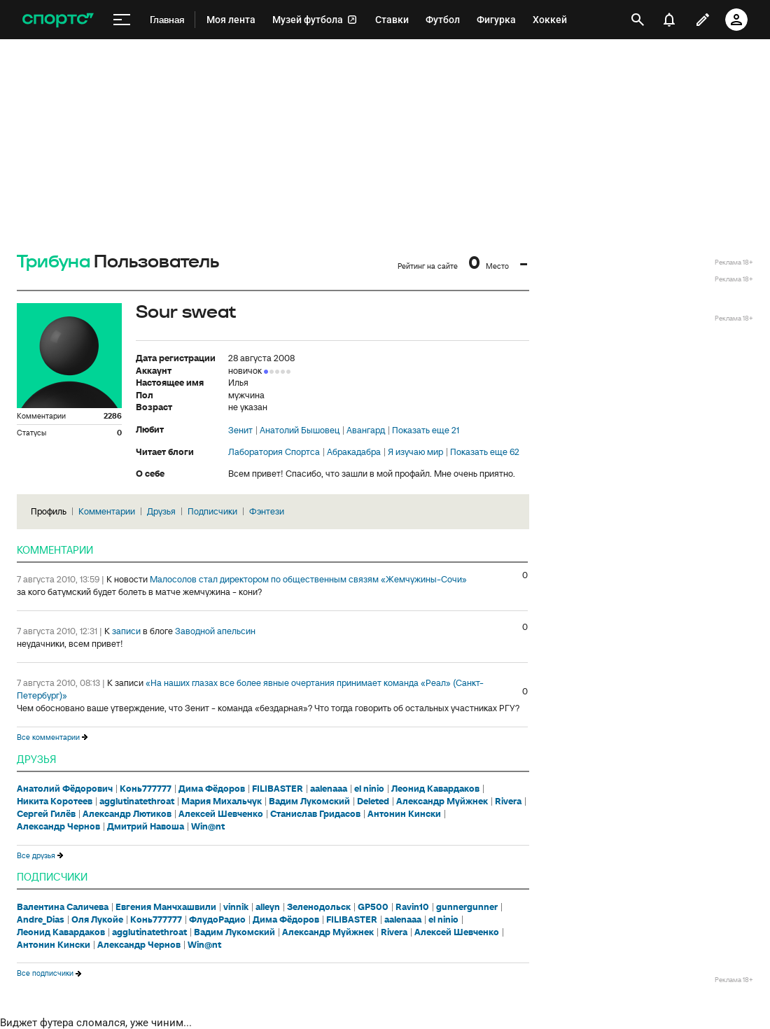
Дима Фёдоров (211, 789)
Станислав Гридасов (315, 814)
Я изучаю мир (415, 452)
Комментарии (106, 511)
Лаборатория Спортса (274, 452)
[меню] (122, 20)
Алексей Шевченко (220, 814)
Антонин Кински (404, 814)
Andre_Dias (40, 920)
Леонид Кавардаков (435, 789)
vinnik (235, 907)
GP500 (373, 907)
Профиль (48, 511)
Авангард (365, 430)
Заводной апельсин (215, 631)
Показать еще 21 (425, 430)
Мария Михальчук (221, 801)
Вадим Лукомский (309, 801)
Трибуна (53, 262)
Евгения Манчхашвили (165, 907)
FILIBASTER (277, 789)
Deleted (373, 801)
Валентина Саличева (62, 907)
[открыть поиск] (637, 19)
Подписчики (212, 511)
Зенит (240, 430)
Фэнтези (266, 511)
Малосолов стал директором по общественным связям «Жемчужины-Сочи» (308, 579)
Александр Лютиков (127, 814)
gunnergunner (467, 907)
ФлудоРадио (217, 920)
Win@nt (208, 826)
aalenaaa (328, 789)
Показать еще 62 (484, 452)
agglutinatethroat (136, 801)
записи (126, 631)
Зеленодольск (319, 907)
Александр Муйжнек (442, 801)
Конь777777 (146, 789)
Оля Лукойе (97, 920)
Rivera (508, 801)
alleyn (267, 907)
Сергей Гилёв (46, 814)
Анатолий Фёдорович (65, 789)
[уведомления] (669, 19)
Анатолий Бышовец (300, 430)
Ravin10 (412, 907)
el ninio (369, 789)
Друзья (161, 511)
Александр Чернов (58, 826)
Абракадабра (354, 452)
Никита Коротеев (54, 801)
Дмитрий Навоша (145, 826)
